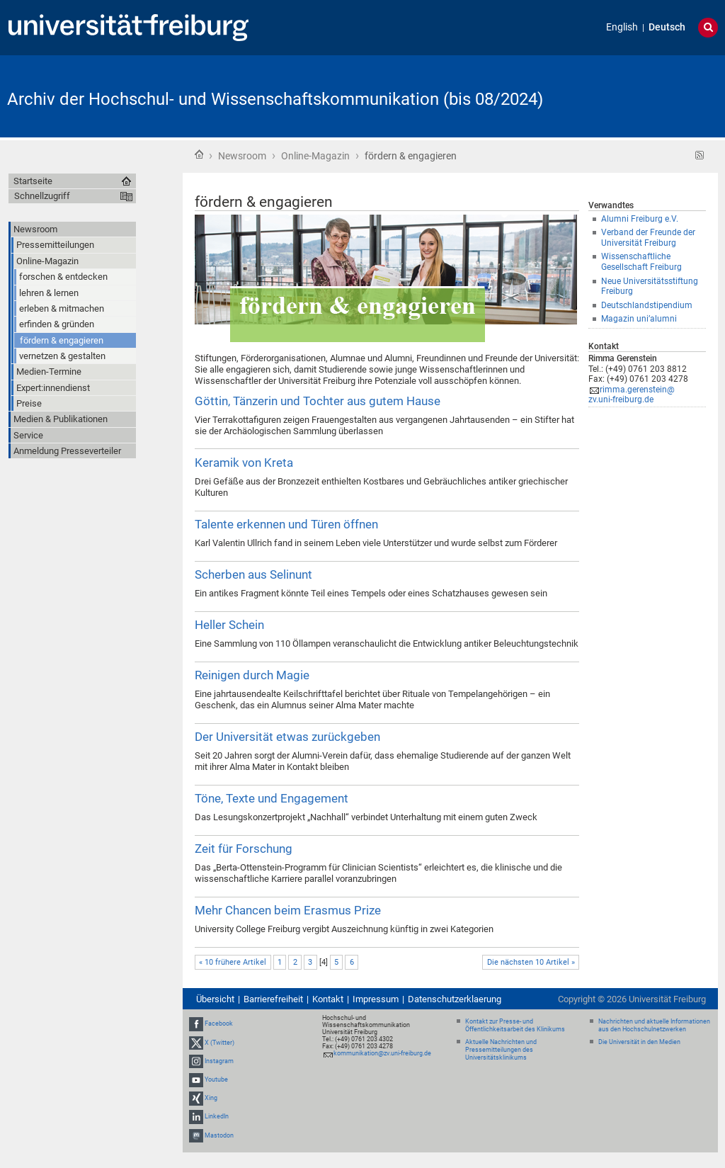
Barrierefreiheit (273, 999)
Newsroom (242, 155)
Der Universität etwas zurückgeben (287, 737)
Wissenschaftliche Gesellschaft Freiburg (641, 261)
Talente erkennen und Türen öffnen (286, 524)
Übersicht (215, 999)
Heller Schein (229, 625)
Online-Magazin (315, 155)
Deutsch (667, 27)
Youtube (216, 1079)
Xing (211, 1097)
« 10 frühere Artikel (232, 962)
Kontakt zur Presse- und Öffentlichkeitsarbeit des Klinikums (515, 1025)
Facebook (219, 1023)
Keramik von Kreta (244, 462)
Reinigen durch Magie (252, 675)
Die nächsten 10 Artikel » (531, 962)
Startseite (199, 154)
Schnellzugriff (42, 196)
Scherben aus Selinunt (253, 574)
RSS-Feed (700, 155)
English (622, 27)
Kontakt (327, 999)
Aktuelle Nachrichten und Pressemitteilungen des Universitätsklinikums (501, 1049)
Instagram (219, 1061)
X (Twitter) (219, 1042)
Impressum (376, 999)
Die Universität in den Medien (639, 1041)
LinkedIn (217, 1117)
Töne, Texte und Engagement (271, 798)
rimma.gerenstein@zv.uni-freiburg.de (631, 395)
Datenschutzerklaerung (454, 999)
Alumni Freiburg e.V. (639, 219)
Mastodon (219, 1135)
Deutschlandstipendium (646, 305)
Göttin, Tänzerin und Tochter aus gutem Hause (317, 401)
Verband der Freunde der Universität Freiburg (648, 237)
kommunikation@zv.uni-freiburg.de (382, 1053)
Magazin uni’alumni (639, 319)
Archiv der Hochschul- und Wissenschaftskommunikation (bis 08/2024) (275, 99)
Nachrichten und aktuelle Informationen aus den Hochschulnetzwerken (654, 1025)
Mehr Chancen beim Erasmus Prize (288, 910)
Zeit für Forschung (243, 848)
